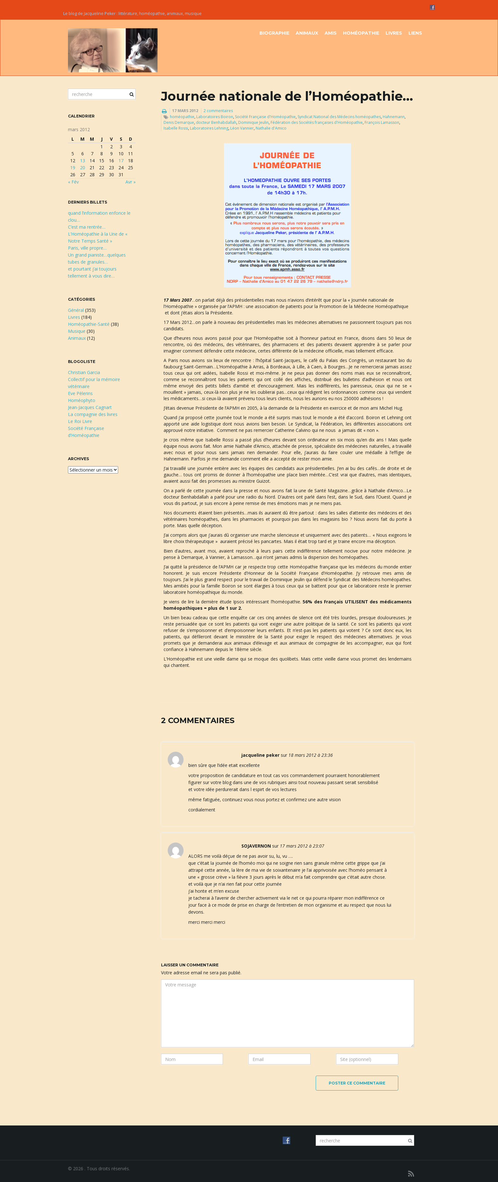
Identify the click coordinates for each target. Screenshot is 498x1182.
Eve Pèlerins (80, 393)
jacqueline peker (260, 755)
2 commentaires (218, 110)
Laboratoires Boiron (214, 116)
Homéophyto (81, 400)
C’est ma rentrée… (86, 227)
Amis (331, 33)
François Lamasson (382, 122)
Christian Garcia (84, 372)
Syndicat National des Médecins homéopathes (339, 116)
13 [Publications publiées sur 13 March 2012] (82, 161)
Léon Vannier (242, 128)
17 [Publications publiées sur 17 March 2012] (121, 161)
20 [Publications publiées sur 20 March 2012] (82, 168)
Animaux (307, 33)
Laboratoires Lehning (209, 128)
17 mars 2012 (185, 110)
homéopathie (182, 116)
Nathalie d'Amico (271, 128)
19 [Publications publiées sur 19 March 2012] (72, 168)
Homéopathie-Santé (89, 324)
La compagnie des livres (93, 414)
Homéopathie (361, 33)
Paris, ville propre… (87, 248)
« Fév (73, 182)
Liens (415, 33)
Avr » (130, 182)
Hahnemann (394, 116)
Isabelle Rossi (176, 128)
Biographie (274, 33)
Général (76, 310)
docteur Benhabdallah (216, 122)
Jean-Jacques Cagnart (90, 407)
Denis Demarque (179, 122)
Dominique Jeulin (253, 122)
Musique (76, 331)
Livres (394, 33)
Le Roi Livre (80, 421)
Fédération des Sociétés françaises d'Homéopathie (317, 122)
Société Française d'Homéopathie (265, 116)
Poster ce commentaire (357, 1083)
